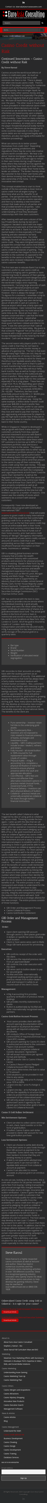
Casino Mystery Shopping (14, 1397)
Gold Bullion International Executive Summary (23, 1317)
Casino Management (10, 1427)
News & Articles (8, 1413)
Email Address (7, 1468)
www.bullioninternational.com (15, 513)
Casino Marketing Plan (13, 1380)
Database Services (11, 1457)
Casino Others (7, 1386)
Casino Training (10, 1453)
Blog (6, 1421)
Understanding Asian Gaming (15, 1372)
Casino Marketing (9, 1368)
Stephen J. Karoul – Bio (13, 1346)
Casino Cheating (10, 1442)
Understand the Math (12, 1431)
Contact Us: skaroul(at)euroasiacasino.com (23, 6)
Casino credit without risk (14, 1434)
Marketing (6, 1354)
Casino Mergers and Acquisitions (17, 1390)
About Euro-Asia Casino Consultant (18, 1342)
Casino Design (9, 1446)
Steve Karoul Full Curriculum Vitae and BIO (21, 1349)
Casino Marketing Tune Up (14, 1376)
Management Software (13, 1409)
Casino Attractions (11, 1393)
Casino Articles (10, 1417)
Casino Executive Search (13, 1405)
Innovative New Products (14, 1401)
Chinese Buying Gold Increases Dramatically (23, 1309)
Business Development (13, 1438)
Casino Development (12, 1450)
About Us (5, 1338)
